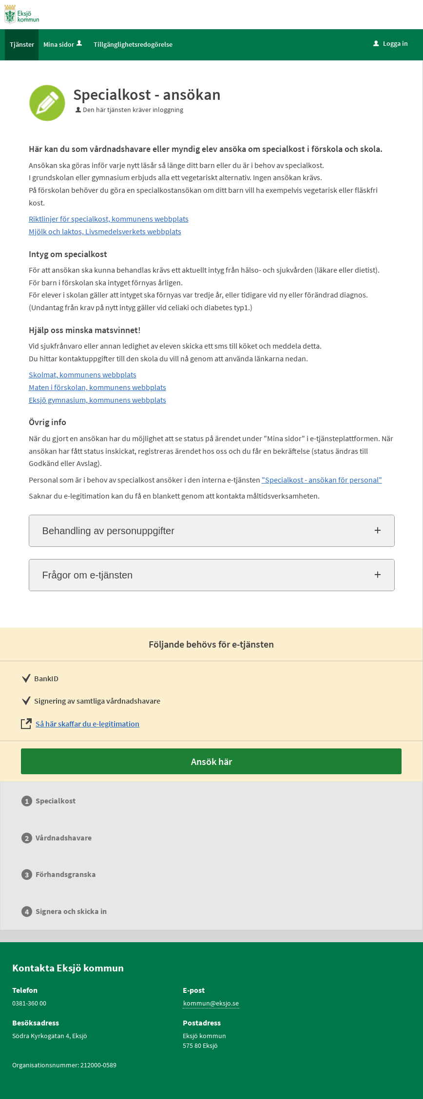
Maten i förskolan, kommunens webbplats (97, 387)
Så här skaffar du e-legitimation (87, 723)
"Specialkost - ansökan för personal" (322, 479)
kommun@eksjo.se (211, 1003)
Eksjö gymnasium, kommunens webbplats (97, 400)
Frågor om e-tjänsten (87, 575)
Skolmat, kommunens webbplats (82, 374)
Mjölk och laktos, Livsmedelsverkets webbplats (105, 231)
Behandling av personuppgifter (108, 530)
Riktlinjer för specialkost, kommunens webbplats (109, 219)
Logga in (390, 43)
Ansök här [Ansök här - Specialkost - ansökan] (211, 761)
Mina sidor (63, 44)
